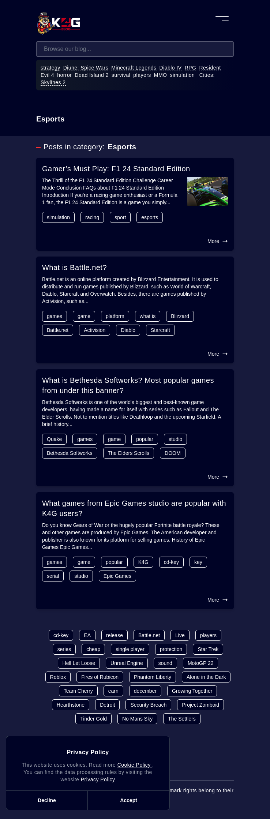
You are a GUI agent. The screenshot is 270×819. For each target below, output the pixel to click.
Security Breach (148, 705)
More (217, 241)
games (54, 316)
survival (121, 75)
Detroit (107, 705)
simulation (182, 75)
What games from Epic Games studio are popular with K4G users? (134, 508)
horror (64, 75)
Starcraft (160, 330)
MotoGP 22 (201, 663)
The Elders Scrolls (129, 453)
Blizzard (180, 316)
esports (149, 217)
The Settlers (181, 719)
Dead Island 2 (92, 75)
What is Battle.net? (74, 267)
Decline (47, 800)
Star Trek (208, 649)
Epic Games (117, 576)
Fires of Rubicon (100, 677)
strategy (50, 68)
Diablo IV (171, 68)
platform (115, 316)
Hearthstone (71, 705)
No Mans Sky (137, 719)
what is (148, 316)
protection (171, 649)
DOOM (173, 453)
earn (113, 691)
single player (130, 649)
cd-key (171, 562)
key (198, 562)
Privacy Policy (98, 779)
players (142, 75)
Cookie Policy (134, 765)
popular (144, 439)
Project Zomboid (200, 705)
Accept (128, 800)
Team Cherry (78, 691)
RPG (190, 68)
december (145, 691)
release (114, 635)
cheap (93, 649)
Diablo (128, 330)
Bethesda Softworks (70, 453)
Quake (54, 439)
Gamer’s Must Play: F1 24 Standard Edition (116, 169)
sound (165, 663)
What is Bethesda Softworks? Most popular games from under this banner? (128, 385)
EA (87, 635)
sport (120, 217)
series (64, 649)
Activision (94, 330)
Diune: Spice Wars (86, 68)
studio (175, 439)
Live (180, 635)
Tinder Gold (93, 719)
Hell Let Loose (79, 663)
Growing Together (192, 691)
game (84, 316)
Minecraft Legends (133, 68)
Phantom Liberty (152, 677)
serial (53, 576)
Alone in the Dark (206, 677)
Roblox (58, 677)
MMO (160, 75)
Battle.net (57, 330)
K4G (143, 562)
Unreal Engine (126, 663)
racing (92, 217)
